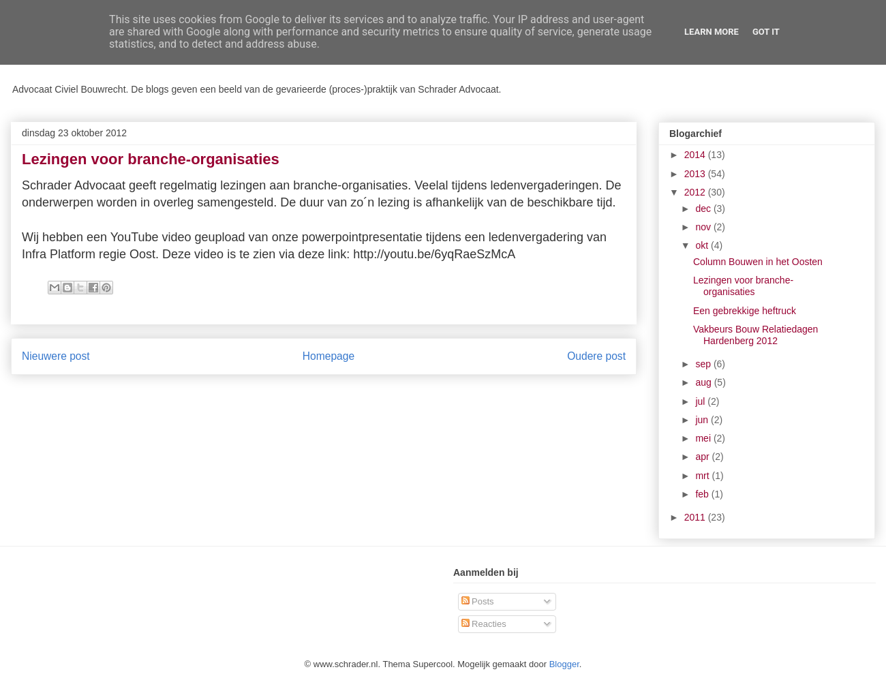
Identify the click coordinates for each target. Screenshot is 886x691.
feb (703, 494)
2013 (696, 173)
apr (703, 456)
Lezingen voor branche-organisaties (743, 286)
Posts (477, 601)
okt (703, 245)
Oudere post (596, 356)
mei (704, 438)
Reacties (483, 624)
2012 (696, 192)
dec (704, 208)
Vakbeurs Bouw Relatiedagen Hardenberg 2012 (755, 335)
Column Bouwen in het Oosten (758, 261)
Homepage (328, 356)
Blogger (564, 664)
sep (704, 363)
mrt (703, 475)
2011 (696, 517)
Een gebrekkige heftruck (744, 310)
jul (701, 401)
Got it (766, 32)
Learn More (711, 32)
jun (703, 419)
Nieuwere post (56, 356)
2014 (696, 154)
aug (704, 382)
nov (704, 226)
